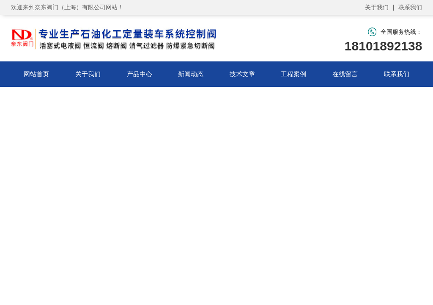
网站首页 (36, 74)
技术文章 (242, 74)
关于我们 (377, 7)
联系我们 (410, 7)
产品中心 (139, 74)
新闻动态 (190, 74)
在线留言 (345, 74)
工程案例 (293, 74)
